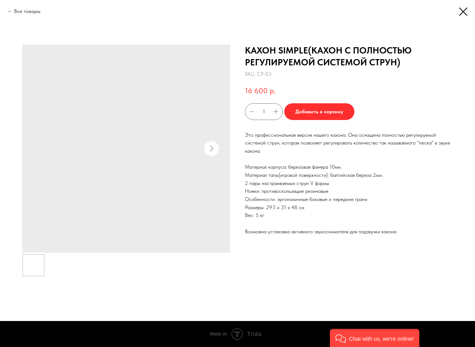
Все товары (27, 11)
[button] (374, 338)
